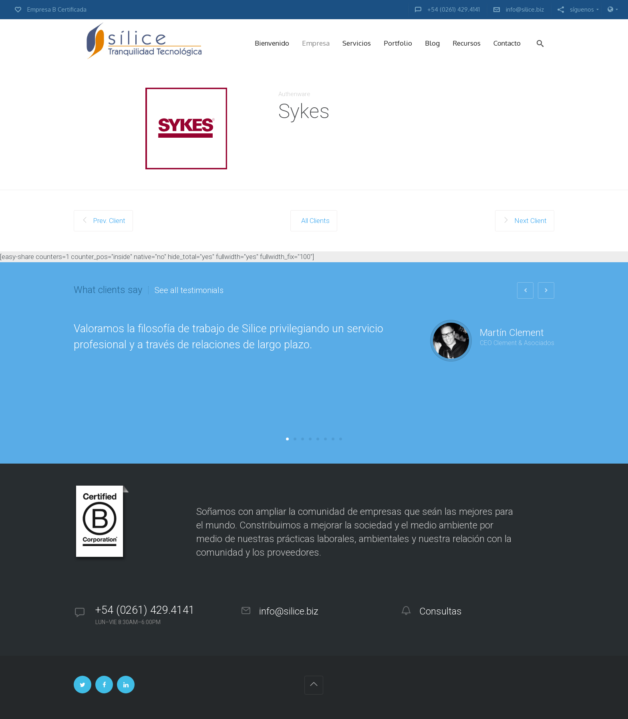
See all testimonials (189, 290)
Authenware (294, 94)
